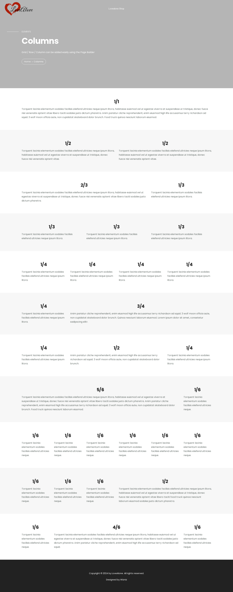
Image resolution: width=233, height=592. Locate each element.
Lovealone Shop (116, 8)
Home (27, 61)
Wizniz (123, 579)
